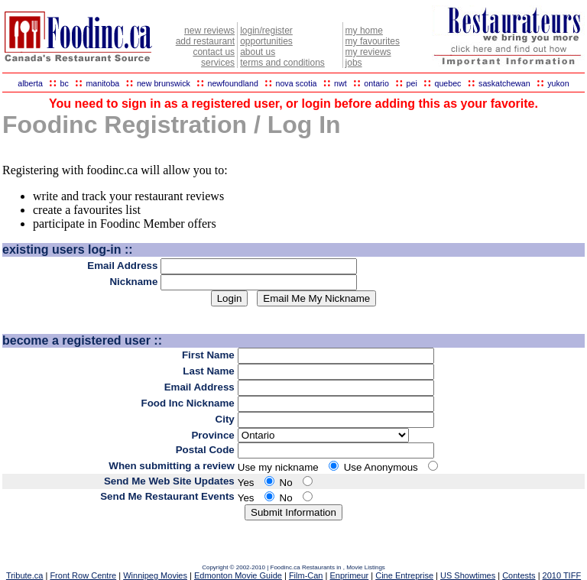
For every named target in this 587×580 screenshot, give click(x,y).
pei (412, 83)
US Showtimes (467, 575)
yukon (558, 83)
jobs (353, 62)
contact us (214, 52)
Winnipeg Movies (155, 575)
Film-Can (306, 575)
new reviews (209, 30)
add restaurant (205, 41)
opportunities (266, 41)
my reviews (368, 52)
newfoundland (232, 83)
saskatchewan (504, 83)
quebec (447, 83)
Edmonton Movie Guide (238, 575)
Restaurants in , (324, 567)
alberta (30, 83)
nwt (340, 83)
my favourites (372, 41)
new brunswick (163, 83)
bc (64, 83)
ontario (376, 83)
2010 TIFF (562, 575)
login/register (266, 30)
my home (364, 30)
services (218, 62)
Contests (518, 575)
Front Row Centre (83, 575)
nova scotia (296, 83)
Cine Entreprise (404, 575)
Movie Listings (365, 567)
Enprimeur (348, 575)
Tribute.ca (25, 575)
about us (257, 52)
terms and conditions (282, 62)
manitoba (102, 83)
